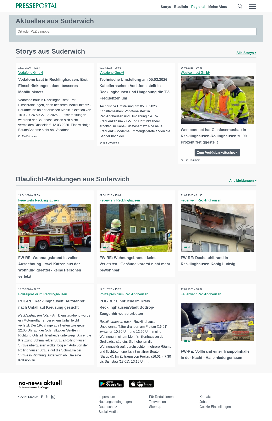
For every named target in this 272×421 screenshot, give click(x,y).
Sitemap (155, 406)
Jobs (203, 401)
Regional (198, 7)
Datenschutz (108, 406)
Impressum (107, 396)
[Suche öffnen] (240, 6)
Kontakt (205, 396)
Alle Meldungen (242, 180)
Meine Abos (217, 7)
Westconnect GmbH (196, 72)
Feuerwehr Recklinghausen (39, 200)
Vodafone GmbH (31, 72)
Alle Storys (246, 53)
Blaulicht (181, 7)
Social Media (108, 411)
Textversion (157, 401)
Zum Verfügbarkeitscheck (217, 152)
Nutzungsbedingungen (115, 401)
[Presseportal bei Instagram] (52, 396)
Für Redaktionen (161, 396)
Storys (166, 7)
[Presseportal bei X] (46, 396)
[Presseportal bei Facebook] (40, 396)
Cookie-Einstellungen (215, 406)
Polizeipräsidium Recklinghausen (43, 293)
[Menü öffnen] (252, 6)
